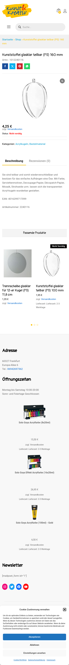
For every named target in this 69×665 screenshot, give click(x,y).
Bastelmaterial (37, 143)
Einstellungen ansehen (34, 653)
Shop (18, 39)
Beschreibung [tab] (14, 160)
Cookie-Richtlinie (20, 660)
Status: (5, 133)
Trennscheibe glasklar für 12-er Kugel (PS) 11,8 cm (16, 290)
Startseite (7, 39)
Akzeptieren (34, 637)
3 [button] (37, 325)
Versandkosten (14, 129)
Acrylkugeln (21, 143)
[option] (17, 277)
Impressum (51, 660)
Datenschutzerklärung (36, 660)
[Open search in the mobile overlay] (40, 27)
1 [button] (31, 325)
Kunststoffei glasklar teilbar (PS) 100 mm (50, 288)
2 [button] (34, 325)
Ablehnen (34, 645)
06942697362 (15, 368)
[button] (64, 609)
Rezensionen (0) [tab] (39, 160)
